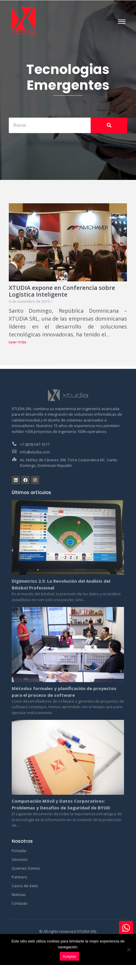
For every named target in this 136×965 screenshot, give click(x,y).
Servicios (20, 859)
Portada (19, 850)
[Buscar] (50, 125)
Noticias (19, 894)
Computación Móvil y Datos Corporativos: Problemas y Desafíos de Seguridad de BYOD (61, 804)
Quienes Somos (26, 868)
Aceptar (69, 956)
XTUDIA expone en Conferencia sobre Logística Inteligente (62, 291)
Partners (19, 877)
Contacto (19, 903)
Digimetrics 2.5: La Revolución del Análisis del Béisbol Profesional (61, 584)
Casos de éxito (25, 885)
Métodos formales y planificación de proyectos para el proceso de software (64, 691)
